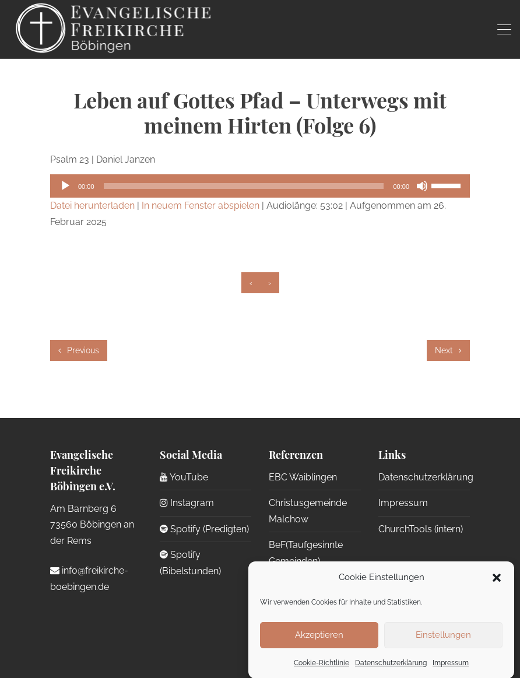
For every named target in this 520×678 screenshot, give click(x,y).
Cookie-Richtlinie (321, 669)
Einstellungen (443, 641)
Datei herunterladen (92, 205)
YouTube (184, 477)
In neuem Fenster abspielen (200, 205)
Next (448, 350)
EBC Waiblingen (303, 477)
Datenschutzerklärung (391, 669)
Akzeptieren (319, 641)
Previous (78, 350)
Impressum (451, 669)
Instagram (187, 502)
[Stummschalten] (422, 186)
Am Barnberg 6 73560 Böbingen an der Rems (92, 524)
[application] (260, 186)
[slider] (244, 186)
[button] (497, 583)
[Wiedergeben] (65, 186)
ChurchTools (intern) (420, 529)
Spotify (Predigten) (204, 529)
